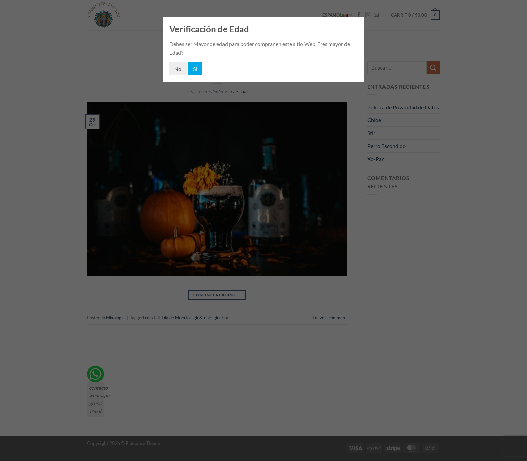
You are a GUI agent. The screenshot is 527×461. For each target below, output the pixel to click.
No (178, 69)
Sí (195, 69)
